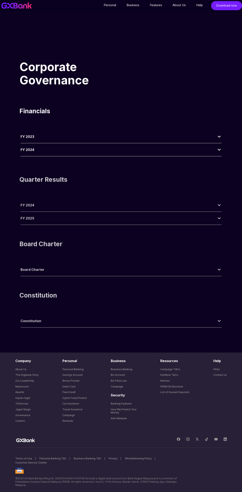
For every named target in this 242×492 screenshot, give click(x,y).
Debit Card (68, 386)
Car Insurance (70, 403)
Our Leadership (24, 380)
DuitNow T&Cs (169, 374)
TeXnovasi (21, 403)
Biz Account (118, 374)
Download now (226, 6)
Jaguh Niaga (22, 409)
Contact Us (220, 374)
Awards (19, 392)
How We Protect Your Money (123, 411)
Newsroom (22, 386)
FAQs (216, 369)
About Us (21, 369)
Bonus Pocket (70, 380)
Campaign (68, 415)
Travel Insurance (72, 409)
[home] (16, 6)
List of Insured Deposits (175, 392)
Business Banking (121, 369)
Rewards (67, 420)
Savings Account (72, 374)
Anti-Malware (119, 418)
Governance (22, 415)
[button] (110, 6)
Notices (165, 380)
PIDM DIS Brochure (171, 386)
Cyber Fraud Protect (74, 398)
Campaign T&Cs (170, 369)
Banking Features (121, 403)
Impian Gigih (22, 398)
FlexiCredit (69, 392)
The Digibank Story (27, 374)
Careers (20, 420)
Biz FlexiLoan (119, 380)
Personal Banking (73, 369)
